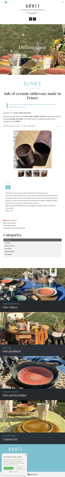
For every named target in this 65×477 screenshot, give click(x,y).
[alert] (14, 464)
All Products (8, 240)
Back (58, 126)
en (6, 2)
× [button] (25, 455)
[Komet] (32, 9)
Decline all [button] (20, 468)
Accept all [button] (8, 468)
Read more (15, 464)
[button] (63, 2)
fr (2, 2)
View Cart (32, 474)
